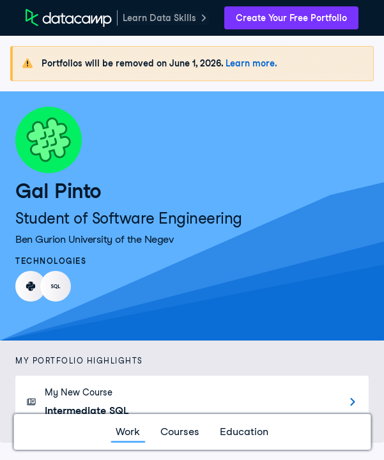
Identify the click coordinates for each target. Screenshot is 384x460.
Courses (179, 431)
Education (244, 431)
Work (128, 431)
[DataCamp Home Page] (69, 18)
